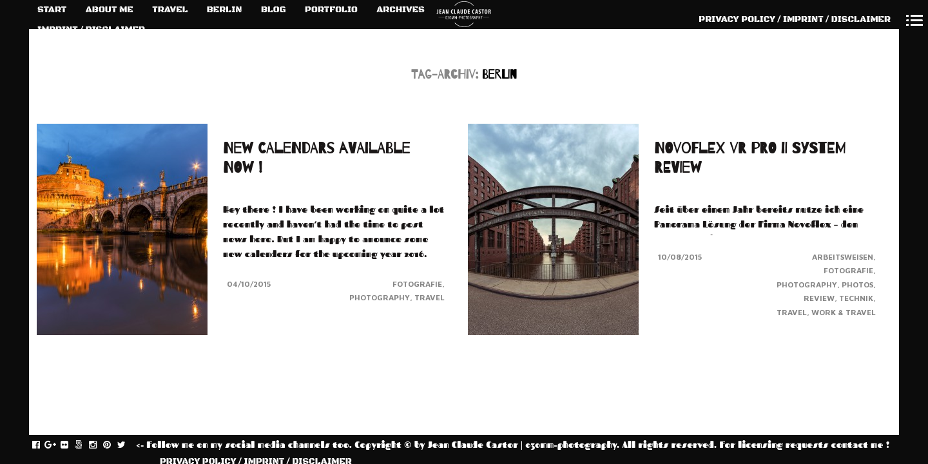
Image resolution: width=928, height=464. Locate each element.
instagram (99, 445)
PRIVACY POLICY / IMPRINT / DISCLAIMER (795, 19)
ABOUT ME (109, 9)
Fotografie (417, 284)
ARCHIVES (400, 9)
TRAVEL (170, 9)
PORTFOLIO (331, 9)
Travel (429, 297)
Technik (856, 298)
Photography (379, 297)
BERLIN (224, 9)
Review (819, 298)
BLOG (273, 9)
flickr (71, 445)
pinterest (113, 445)
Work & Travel (843, 312)
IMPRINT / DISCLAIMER (91, 29)
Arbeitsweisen (842, 257)
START (51, 9)
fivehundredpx (85, 445)
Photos (857, 284)
